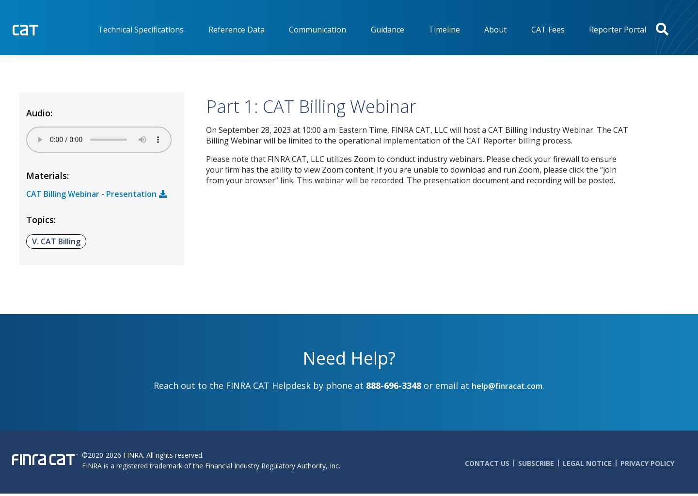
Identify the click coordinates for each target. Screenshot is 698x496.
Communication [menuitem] (317, 29)
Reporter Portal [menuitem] (617, 29)
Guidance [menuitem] (387, 29)
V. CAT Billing (56, 241)
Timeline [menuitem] (444, 29)
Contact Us (487, 463)
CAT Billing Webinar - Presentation (91, 194)
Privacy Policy (647, 463)
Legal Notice (587, 463)
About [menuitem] (495, 29)
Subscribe (536, 463)
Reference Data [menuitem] (236, 29)
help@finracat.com (507, 386)
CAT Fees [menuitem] (548, 29)
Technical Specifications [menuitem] (141, 29)
